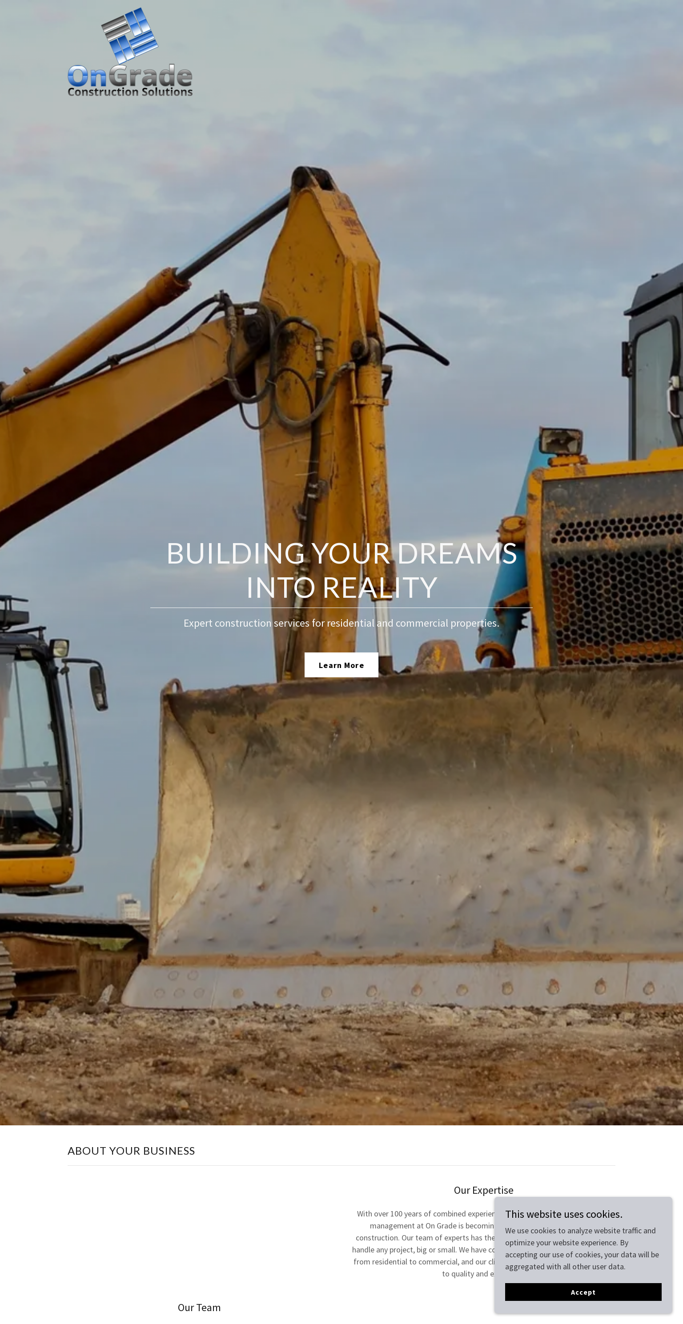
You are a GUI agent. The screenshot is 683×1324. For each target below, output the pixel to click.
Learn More (341, 665)
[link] (130, 11)
